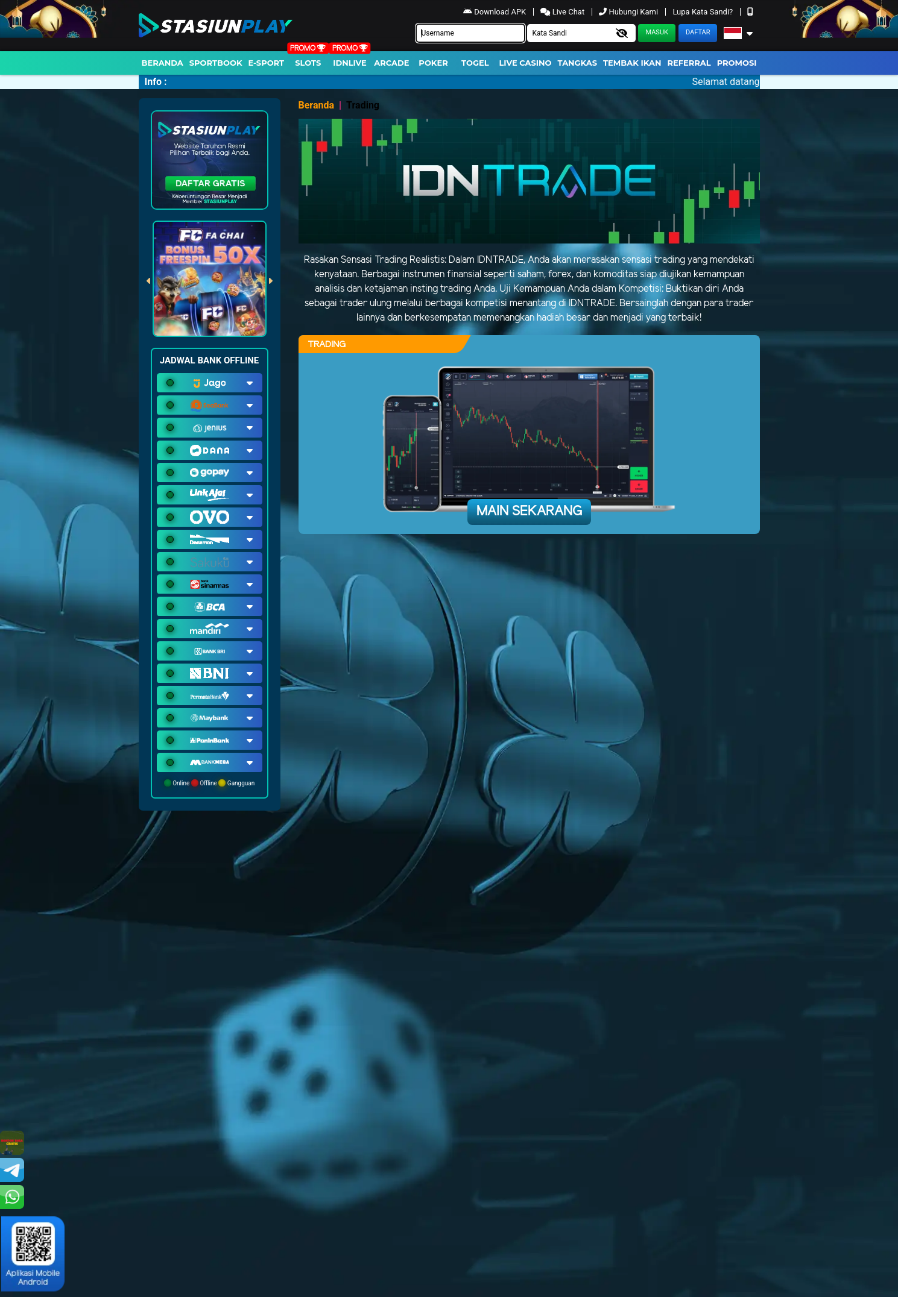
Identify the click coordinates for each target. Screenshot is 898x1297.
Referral (688, 63)
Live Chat (563, 11)
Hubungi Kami (629, 11)
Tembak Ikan (632, 63)
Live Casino (525, 63)
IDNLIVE (350, 63)
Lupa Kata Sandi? (703, 11)
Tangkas (578, 63)
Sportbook (215, 63)
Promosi (737, 63)
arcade (391, 63)
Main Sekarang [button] (529, 512)
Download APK (495, 11)
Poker (433, 63)
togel (475, 63)
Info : (156, 81)
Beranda (162, 63)
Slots (308, 63)
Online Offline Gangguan (209, 783)
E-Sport (266, 63)
